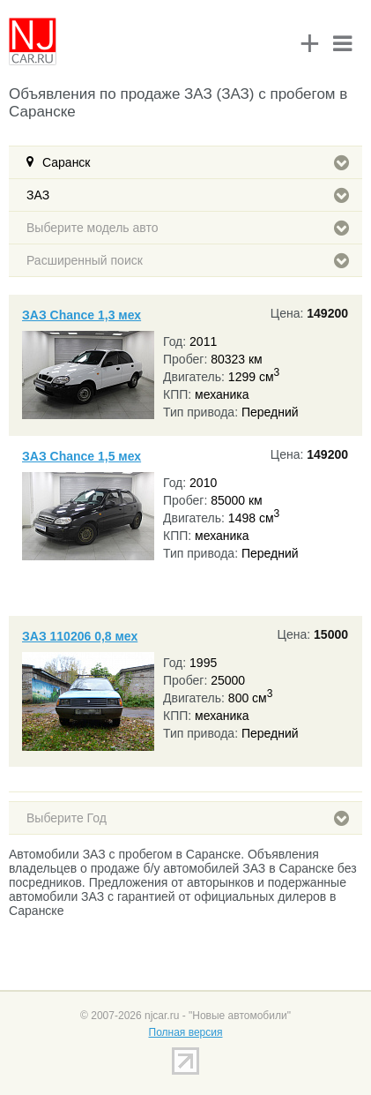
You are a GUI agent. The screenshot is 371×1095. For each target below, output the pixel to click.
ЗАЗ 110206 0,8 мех (79, 636)
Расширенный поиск (187, 260)
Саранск (195, 162)
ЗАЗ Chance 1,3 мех (81, 315)
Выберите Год (187, 818)
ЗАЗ (187, 195)
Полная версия (186, 1032)
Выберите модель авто (187, 227)
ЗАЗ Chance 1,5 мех (81, 456)
